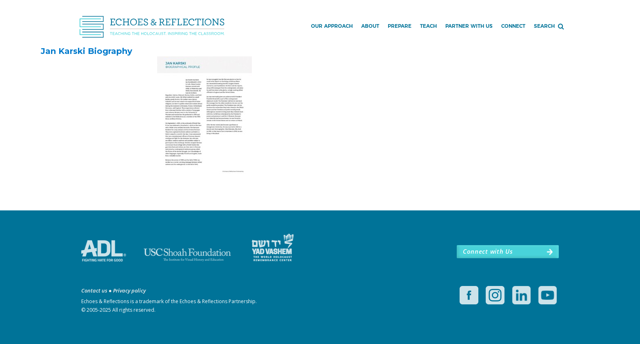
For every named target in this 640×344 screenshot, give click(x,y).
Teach (428, 26)
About (370, 26)
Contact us (94, 290)
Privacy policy (129, 290)
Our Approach (332, 26)
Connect (513, 26)
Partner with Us (469, 26)
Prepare (399, 26)
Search (544, 26)
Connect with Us (488, 251)
